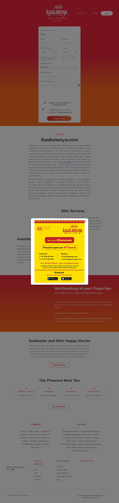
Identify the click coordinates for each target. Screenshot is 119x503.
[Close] (85, 220)
